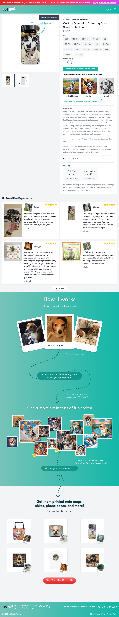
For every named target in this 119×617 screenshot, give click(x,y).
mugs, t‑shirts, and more (104, 2)
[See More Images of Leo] (96, 534)
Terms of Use (100, 614)
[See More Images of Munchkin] (59, 571)
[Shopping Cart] (115, 9)
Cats (113, 607)
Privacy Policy (112, 614)
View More (59, 288)
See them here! (97, 460)
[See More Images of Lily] (96, 571)
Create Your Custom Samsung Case (81, 68)
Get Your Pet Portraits (59, 595)
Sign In (108, 9)
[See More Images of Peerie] (23, 571)
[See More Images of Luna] (59, 534)
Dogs (101, 607)
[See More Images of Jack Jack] (23, 534)
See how (67, 606)
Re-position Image (49, 17)
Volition (19, 614)
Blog (92, 614)
